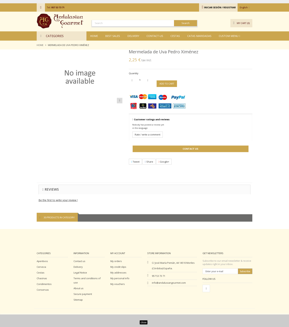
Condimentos (44, 284)
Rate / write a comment (147, 134)
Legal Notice (80, 272)
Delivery (78, 267)
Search (185, 23)
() (241, 23)
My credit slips (118, 267)
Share (149, 161)
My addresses (118, 272)
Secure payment (83, 294)
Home (40, 45)
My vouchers (117, 284)
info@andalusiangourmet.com (169, 282)
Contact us (79, 261)
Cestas (40, 272)
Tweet (135, 161)
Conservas (43, 289)
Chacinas (42, 278)
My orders (116, 261)
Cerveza (41, 267)
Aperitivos (42, 261)
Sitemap (78, 299)
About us (78, 288)
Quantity (133, 73)
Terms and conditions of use (87, 280)
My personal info (119, 278)
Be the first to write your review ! (58, 200)
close (144, 322)
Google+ (164, 161)
